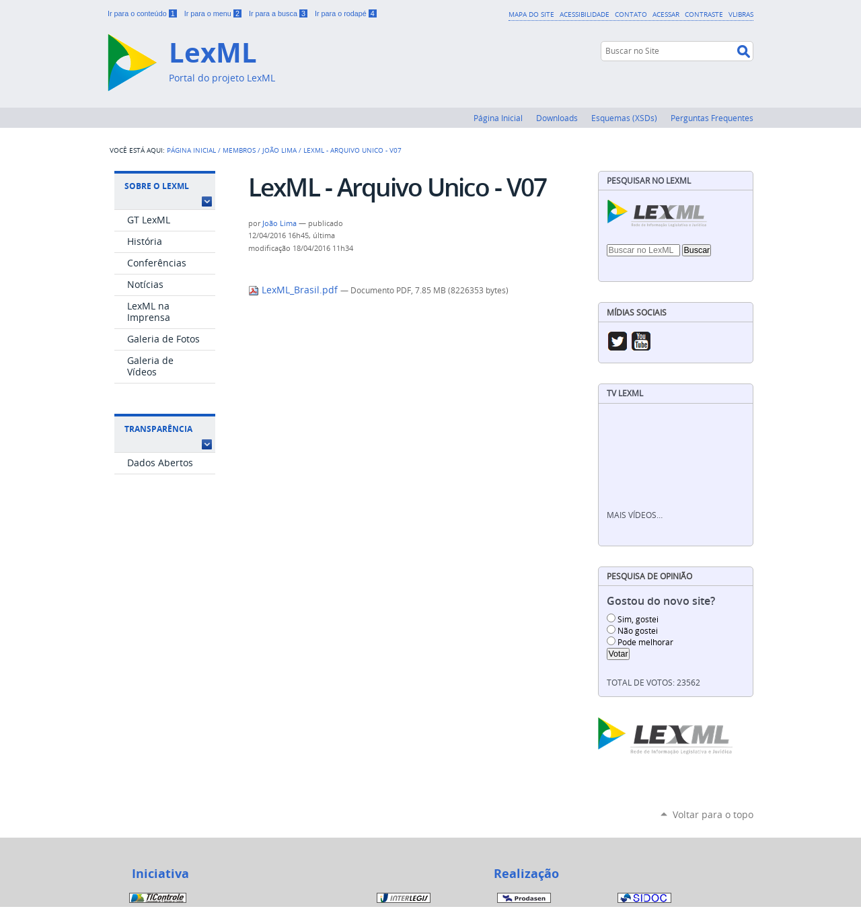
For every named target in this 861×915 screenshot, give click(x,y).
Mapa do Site (531, 14)
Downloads (557, 117)
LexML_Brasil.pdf (294, 290)
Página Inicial (498, 117)
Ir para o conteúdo (143, 13)
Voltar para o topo (713, 814)
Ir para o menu (214, 13)
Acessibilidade (584, 14)
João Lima (279, 150)
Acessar (665, 14)
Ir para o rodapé (346, 13)
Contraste (704, 14)
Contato (631, 14)
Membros (239, 150)
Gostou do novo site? (661, 601)
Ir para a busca (279, 13)
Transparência (158, 429)
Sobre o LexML (156, 186)
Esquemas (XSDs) (624, 117)
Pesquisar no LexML (649, 180)
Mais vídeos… (635, 515)
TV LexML (625, 393)
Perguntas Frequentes (712, 117)
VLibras (740, 14)
